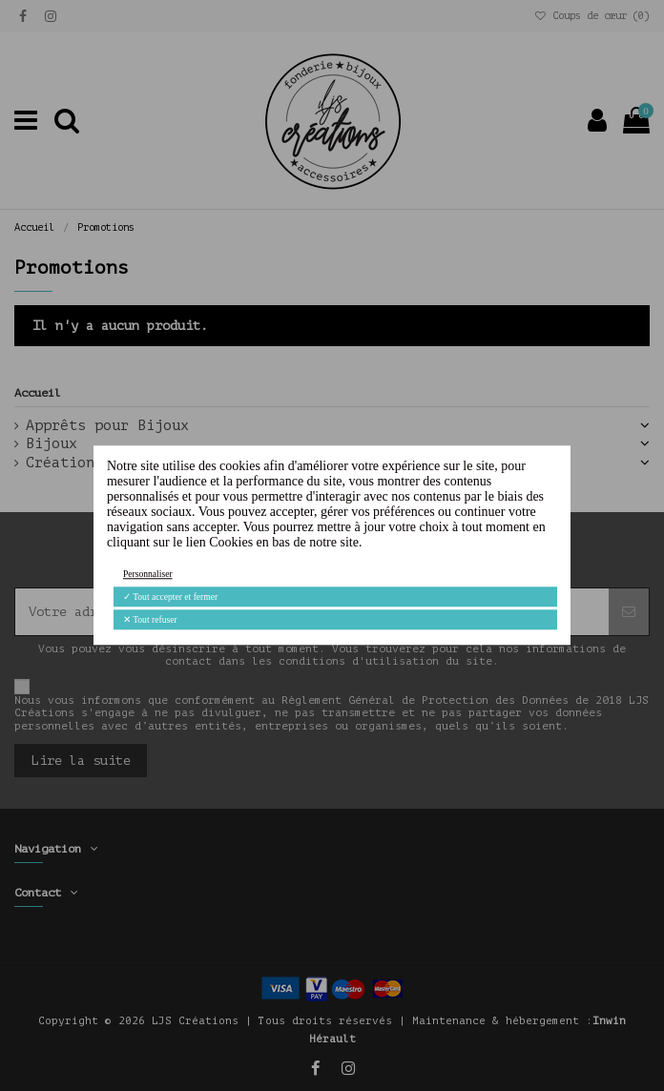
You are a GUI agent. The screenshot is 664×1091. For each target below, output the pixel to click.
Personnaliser (148, 573)
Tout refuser (150, 619)
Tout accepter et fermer (170, 596)
